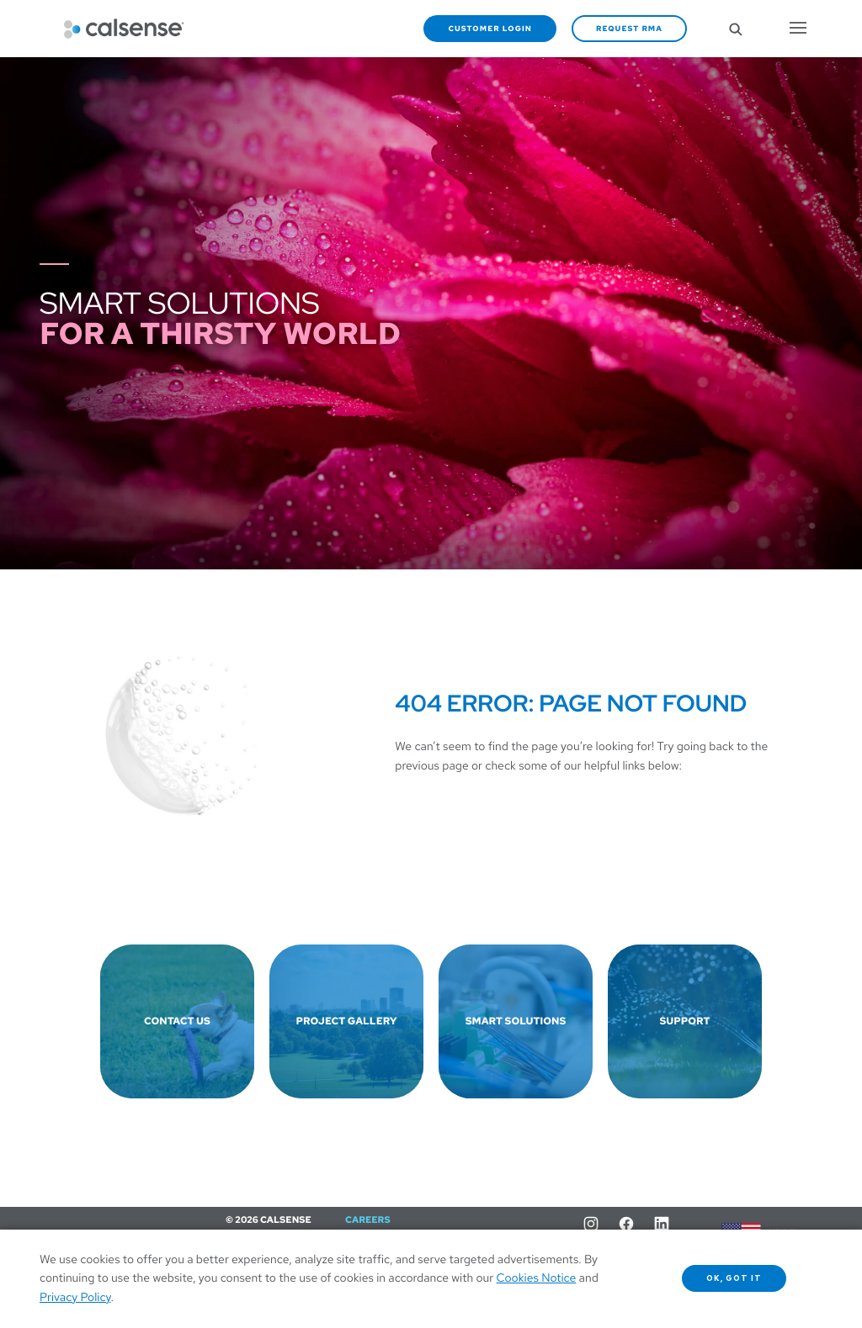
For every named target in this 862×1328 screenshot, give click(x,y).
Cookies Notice (537, 1278)
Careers (368, 1220)
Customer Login (490, 29)
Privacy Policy (75, 1297)
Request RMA (629, 29)
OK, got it (734, 1278)
